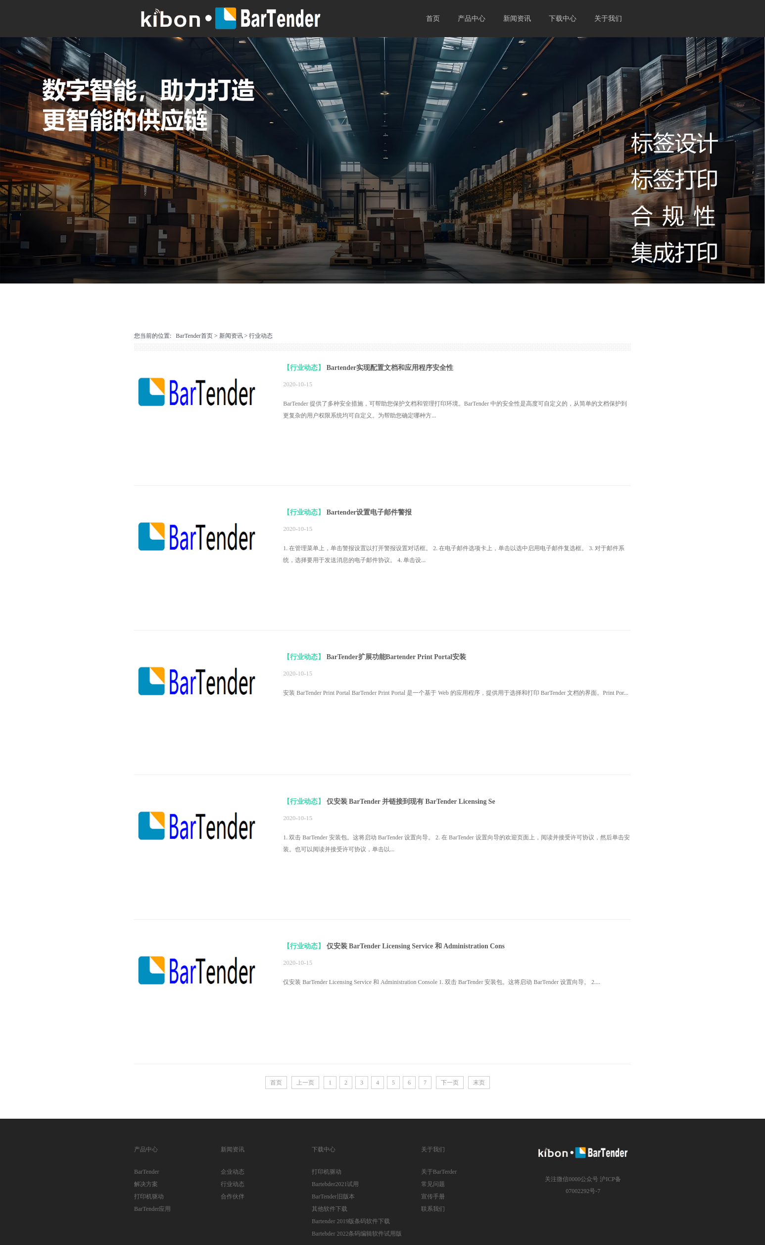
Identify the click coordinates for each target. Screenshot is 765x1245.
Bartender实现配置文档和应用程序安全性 (390, 367)
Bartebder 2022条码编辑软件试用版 (357, 1233)
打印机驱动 (149, 1196)
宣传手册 (433, 1196)
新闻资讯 (517, 18)
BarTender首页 (194, 335)
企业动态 (232, 1171)
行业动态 (261, 335)
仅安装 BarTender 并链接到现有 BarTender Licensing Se (411, 801)
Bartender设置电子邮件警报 (369, 512)
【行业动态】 (304, 367)
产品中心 (471, 18)
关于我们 (608, 18)
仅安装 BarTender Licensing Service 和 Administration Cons (416, 946)
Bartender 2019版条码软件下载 (351, 1221)
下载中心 (562, 18)
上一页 (305, 1082)
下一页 (450, 1082)
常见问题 (433, 1184)
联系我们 (433, 1208)
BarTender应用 (152, 1208)
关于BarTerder (439, 1171)
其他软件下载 (329, 1208)
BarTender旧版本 (333, 1196)
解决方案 (146, 1184)
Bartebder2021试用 (335, 1184)
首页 (433, 18)
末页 (479, 1082)
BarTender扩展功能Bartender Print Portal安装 (397, 657)
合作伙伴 (232, 1196)
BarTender (146, 1171)
